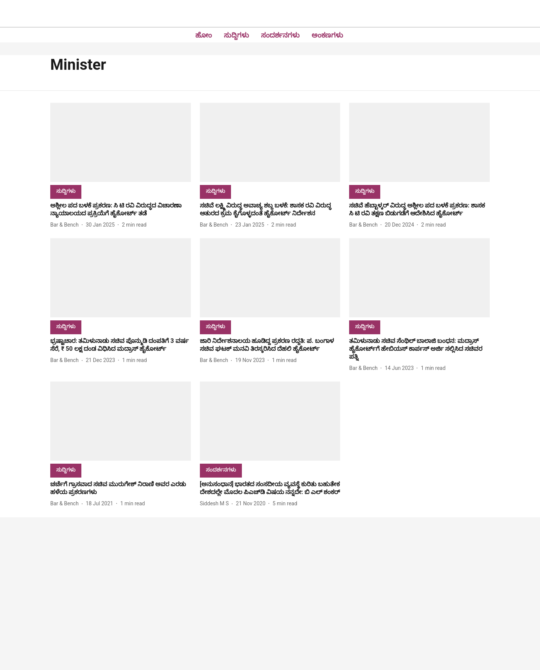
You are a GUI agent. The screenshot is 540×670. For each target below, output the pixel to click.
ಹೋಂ (203, 35)
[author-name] (66, 225)
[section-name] (65, 190)
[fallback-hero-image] (120, 142)
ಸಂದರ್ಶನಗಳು (280, 35)
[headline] (120, 210)
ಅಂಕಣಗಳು (327, 35)
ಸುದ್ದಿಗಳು (236, 35)
